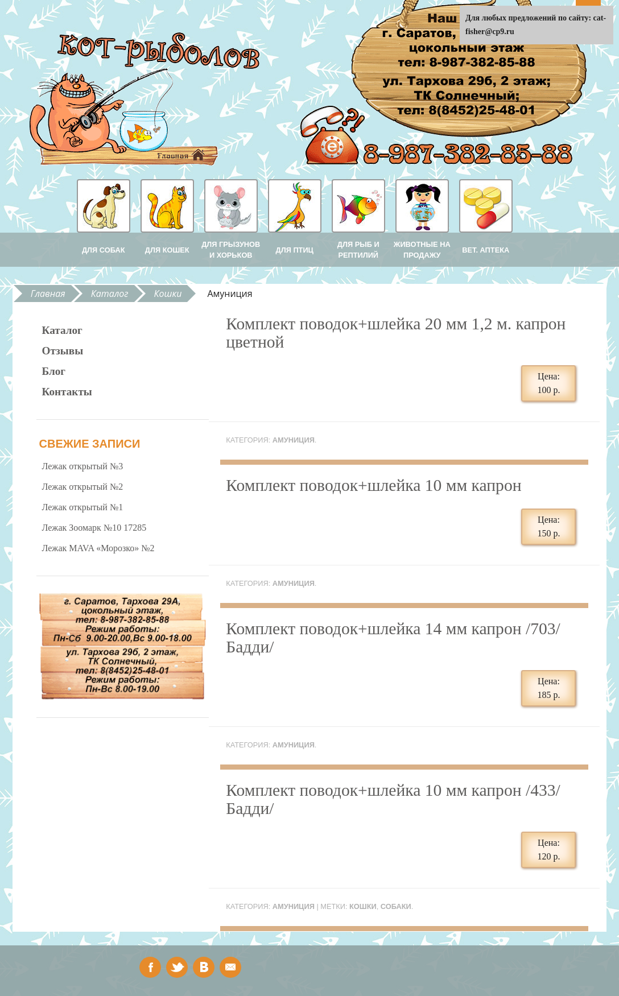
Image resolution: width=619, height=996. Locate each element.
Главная (48, 293)
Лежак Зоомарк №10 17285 (94, 527)
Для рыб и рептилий (358, 249)
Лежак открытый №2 (82, 486)
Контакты (67, 392)
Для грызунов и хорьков (230, 249)
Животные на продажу (422, 249)
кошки (363, 906)
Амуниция (294, 440)
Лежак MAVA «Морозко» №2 (98, 548)
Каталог (110, 293)
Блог (54, 371)
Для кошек (167, 250)
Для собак (103, 250)
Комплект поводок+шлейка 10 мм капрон (373, 485)
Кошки (168, 293)
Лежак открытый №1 (82, 507)
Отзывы (63, 351)
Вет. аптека (485, 250)
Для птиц (294, 250)
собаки (396, 906)
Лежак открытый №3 (82, 466)
